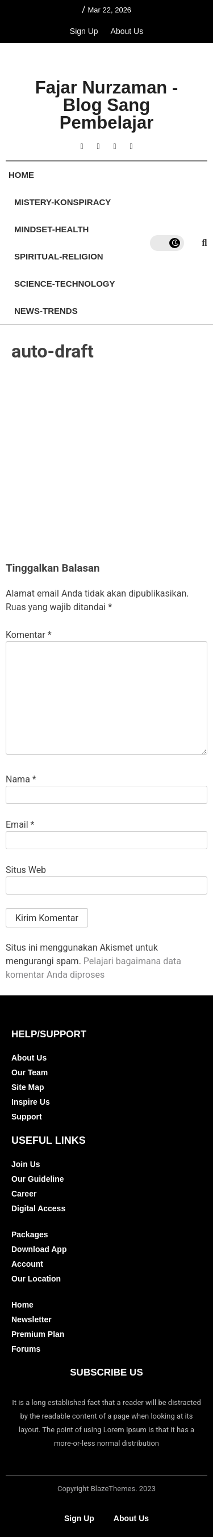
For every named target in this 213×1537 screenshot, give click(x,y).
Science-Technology (64, 283)
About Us (127, 31)
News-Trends (46, 311)
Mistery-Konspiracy (62, 202)
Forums (25, 1348)
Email (20, 824)
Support (26, 1116)
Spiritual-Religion (58, 256)
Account (27, 1263)
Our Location (36, 1278)
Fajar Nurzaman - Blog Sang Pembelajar (106, 105)
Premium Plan (37, 1334)
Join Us (25, 1164)
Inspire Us (30, 1101)
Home (21, 175)
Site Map (27, 1087)
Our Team (29, 1072)
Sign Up (84, 31)
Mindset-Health (51, 229)
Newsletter (31, 1319)
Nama (21, 779)
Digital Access (38, 1208)
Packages (29, 1234)
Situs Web (26, 870)
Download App (38, 1249)
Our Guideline (37, 1178)
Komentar (29, 635)
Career (23, 1193)
